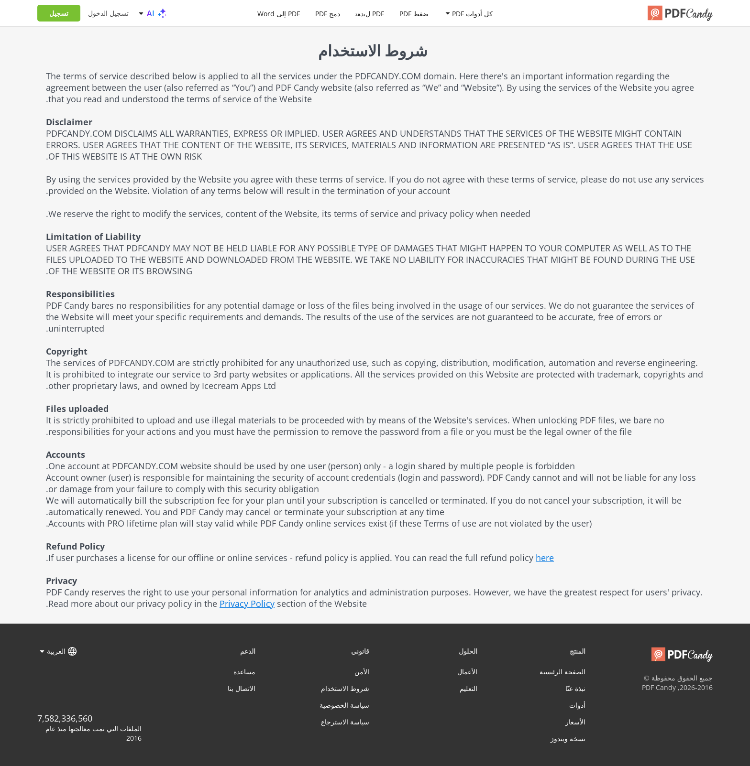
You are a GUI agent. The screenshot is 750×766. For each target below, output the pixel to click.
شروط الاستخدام (345, 688)
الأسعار (575, 721)
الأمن (361, 671)
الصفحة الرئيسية (562, 671)
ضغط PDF (414, 13)
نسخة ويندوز (568, 738)
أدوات (577, 705)
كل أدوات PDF (472, 13)
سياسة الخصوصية (344, 705)
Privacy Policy (247, 603)
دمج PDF (327, 13)
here (545, 557)
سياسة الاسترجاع (345, 721)
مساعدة (244, 671)
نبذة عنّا (575, 688)
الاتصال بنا (241, 688)
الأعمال (467, 671)
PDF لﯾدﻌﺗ (369, 13)
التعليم (468, 688)
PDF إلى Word (278, 13)
